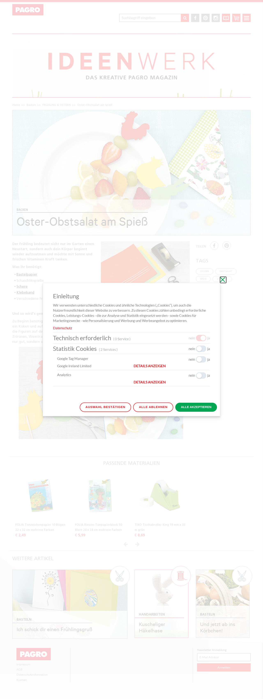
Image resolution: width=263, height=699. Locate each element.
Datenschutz (62, 328)
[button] (172, 366)
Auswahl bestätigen (105, 407)
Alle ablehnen (153, 407)
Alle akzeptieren (196, 407)
